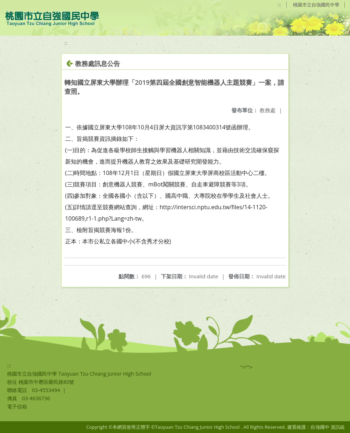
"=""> (246, 367)
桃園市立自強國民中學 (316, 4)
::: (279, 4)
